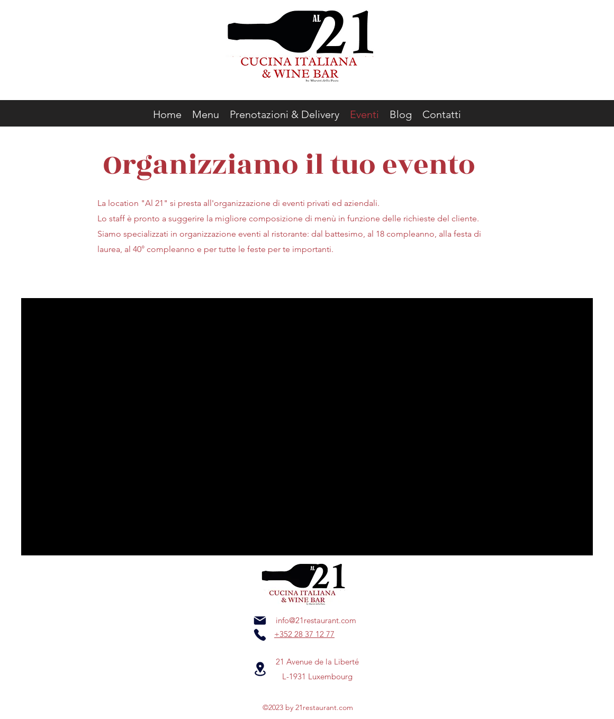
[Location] (260, 669)
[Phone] (260, 635)
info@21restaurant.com (316, 620)
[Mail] (260, 620)
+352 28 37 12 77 (304, 634)
